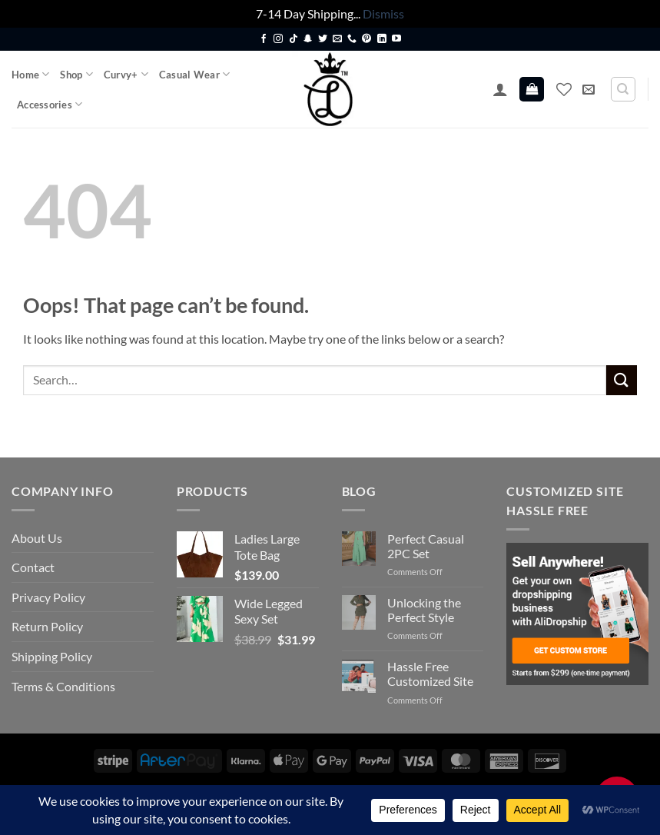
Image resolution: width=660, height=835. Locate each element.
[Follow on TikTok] (293, 39)
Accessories (49, 104)
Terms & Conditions (63, 686)
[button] (500, 89)
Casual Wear (194, 74)
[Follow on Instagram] (278, 39)
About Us (37, 538)
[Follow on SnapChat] (308, 39)
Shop (76, 74)
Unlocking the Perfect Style (424, 609)
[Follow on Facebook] (263, 39)
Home (30, 74)
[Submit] (621, 380)
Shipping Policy (52, 656)
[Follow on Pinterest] (366, 39)
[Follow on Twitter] (322, 39)
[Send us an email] (337, 39)
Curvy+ (126, 74)
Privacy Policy (48, 597)
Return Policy (47, 626)
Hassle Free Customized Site (430, 673)
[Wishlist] (564, 89)
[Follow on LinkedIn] (381, 39)
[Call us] (352, 39)
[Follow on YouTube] (396, 39)
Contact (33, 567)
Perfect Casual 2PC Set (425, 546)
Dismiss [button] (383, 13)
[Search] (623, 89)
